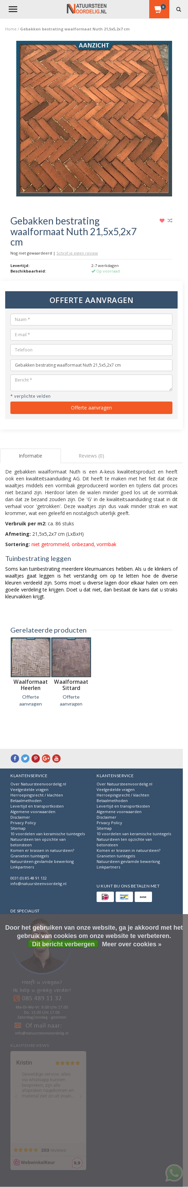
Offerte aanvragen (91, 407)
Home (11, 28)
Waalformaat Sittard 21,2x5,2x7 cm (71, 688)
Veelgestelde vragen (29, 789)
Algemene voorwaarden (32, 811)
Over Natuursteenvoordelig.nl (38, 783)
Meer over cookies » (131, 944)
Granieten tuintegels (29, 855)
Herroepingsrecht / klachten (36, 795)
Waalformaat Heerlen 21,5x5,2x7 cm (31, 688)
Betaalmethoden (26, 800)
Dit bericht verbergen (63, 944)
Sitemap (18, 828)
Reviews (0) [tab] (91, 455)
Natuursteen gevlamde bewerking (42, 861)
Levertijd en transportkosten (37, 806)
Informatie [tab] (30, 455)
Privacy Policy (23, 822)
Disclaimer (20, 817)
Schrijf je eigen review (77, 253)
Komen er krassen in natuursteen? (42, 850)
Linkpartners (22, 866)
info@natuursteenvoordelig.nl (38, 883)
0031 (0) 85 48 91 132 (28, 878)
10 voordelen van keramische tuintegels (47, 833)
